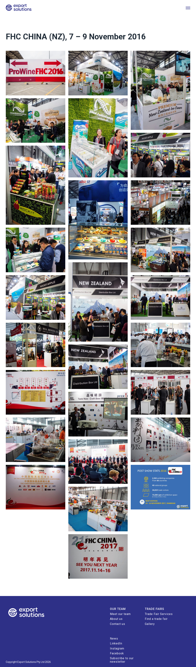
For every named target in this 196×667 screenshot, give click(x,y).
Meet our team (118, 606)
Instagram (115, 640)
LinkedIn (114, 635)
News (112, 630)
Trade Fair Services (157, 606)
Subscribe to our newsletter (120, 652)
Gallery (148, 616)
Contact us (116, 616)
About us (114, 611)
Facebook (115, 645)
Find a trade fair (154, 611)
